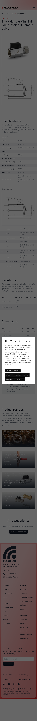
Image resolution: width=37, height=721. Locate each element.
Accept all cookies (12, 371)
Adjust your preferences (14, 379)
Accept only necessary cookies (17, 375)
